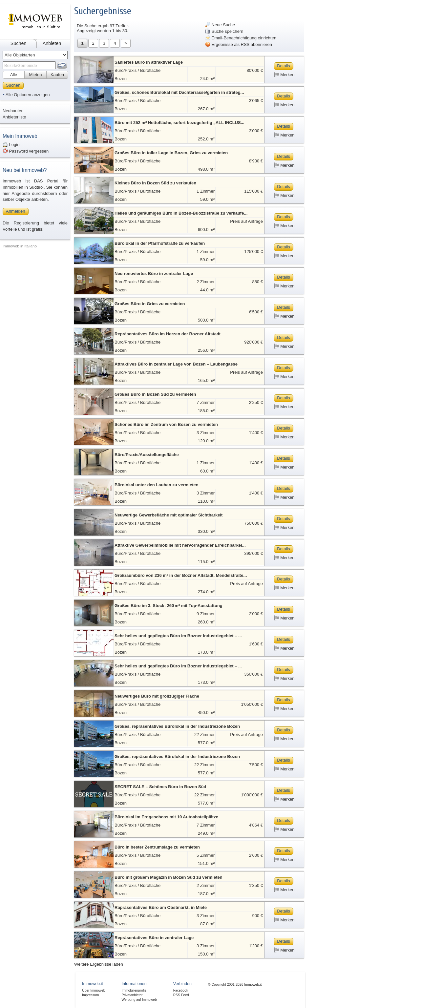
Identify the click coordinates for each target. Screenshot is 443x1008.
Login (11, 144)
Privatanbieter (131, 995)
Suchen (19, 43)
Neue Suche (220, 24)
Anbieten (52, 43)
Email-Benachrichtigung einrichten (240, 37)
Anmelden (15, 211)
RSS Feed (181, 995)
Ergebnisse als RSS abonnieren (238, 44)
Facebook (180, 990)
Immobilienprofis (133, 990)
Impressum (90, 995)
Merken (284, 74)
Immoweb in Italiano (20, 246)
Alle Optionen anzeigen (28, 94)
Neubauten (13, 110)
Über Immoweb (93, 990)
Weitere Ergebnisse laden (98, 964)
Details (283, 65)
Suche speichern (224, 31)
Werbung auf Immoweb (139, 999)
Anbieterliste (14, 117)
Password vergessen (26, 151)
